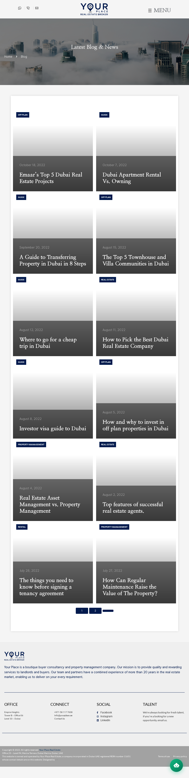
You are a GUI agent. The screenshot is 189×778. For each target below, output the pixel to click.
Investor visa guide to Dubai (52, 428)
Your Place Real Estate (49, 750)
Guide (104, 115)
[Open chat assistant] (176, 765)
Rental (22, 527)
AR (56, 759)
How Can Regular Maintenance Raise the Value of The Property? (130, 587)
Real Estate (107, 279)
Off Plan (22, 115)
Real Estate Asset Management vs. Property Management (49, 504)
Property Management (31, 444)
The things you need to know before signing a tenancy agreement (46, 587)
